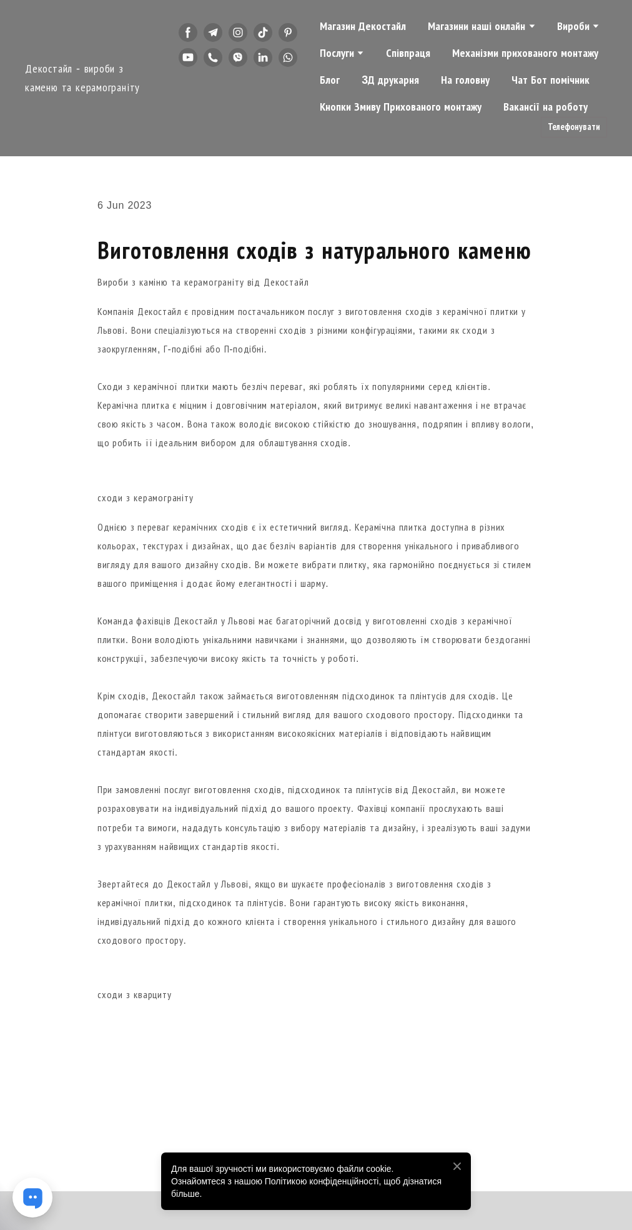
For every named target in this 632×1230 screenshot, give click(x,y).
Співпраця (408, 53)
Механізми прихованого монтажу (525, 53)
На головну (465, 80)
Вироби (573, 26)
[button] (188, 32)
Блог (330, 80)
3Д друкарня (390, 80)
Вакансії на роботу (545, 107)
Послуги (337, 53)
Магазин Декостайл (363, 26)
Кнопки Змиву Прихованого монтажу (400, 107)
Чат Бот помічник (550, 80)
